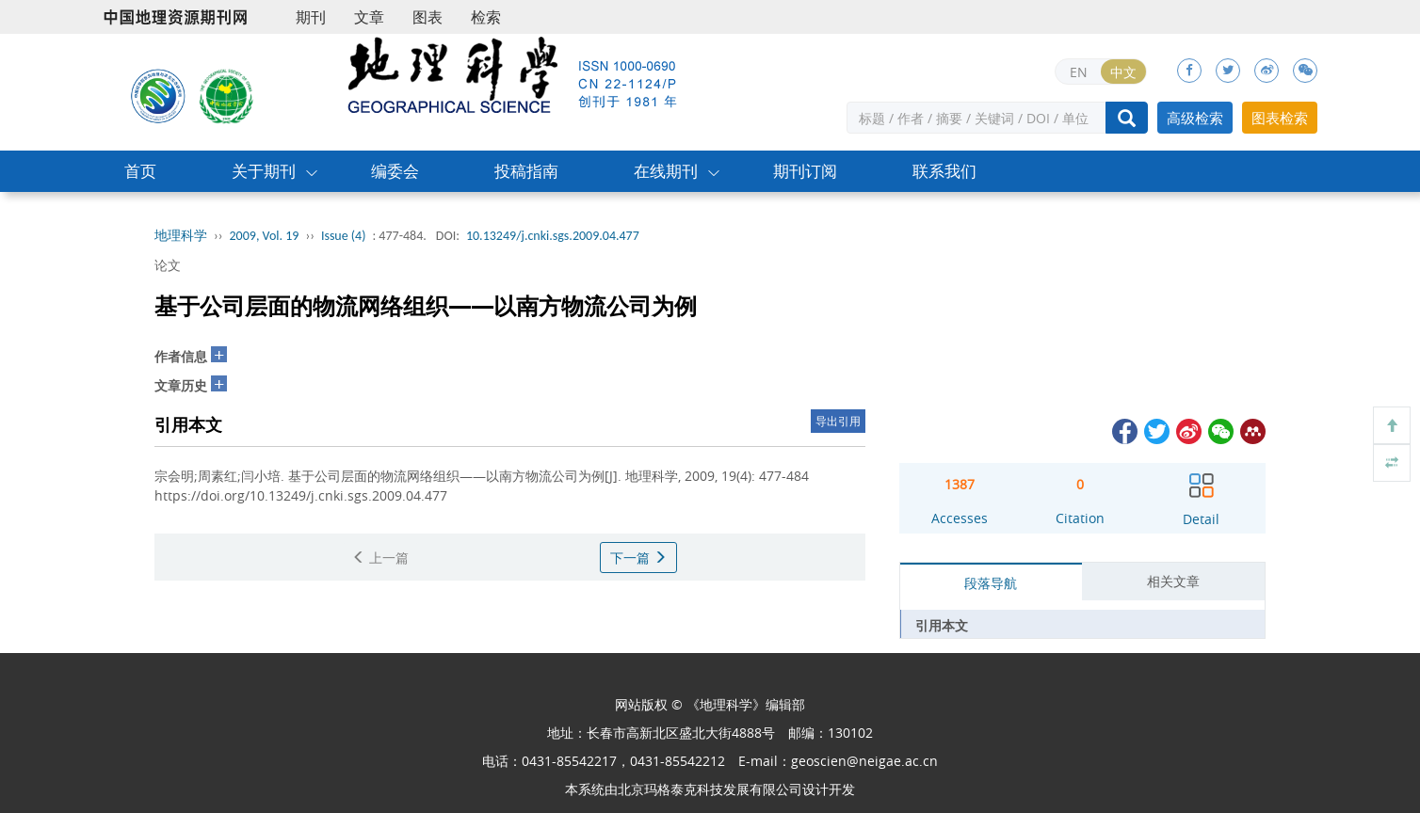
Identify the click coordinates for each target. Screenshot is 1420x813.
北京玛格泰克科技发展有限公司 (710, 789)
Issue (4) (343, 236)
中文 (1123, 72)
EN (1079, 72)
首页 (140, 171)
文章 (369, 17)
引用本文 (941, 625)
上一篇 (380, 557)
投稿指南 (526, 171)
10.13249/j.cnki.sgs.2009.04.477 (552, 236)
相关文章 (1173, 581)
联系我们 (944, 171)
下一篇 (638, 557)
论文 (167, 265)
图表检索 (1279, 117)
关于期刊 (264, 171)
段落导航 (990, 583)
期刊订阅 (805, 171)
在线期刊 (666, 171)
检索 (486, 17)
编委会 (395, 171)
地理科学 (180, 236)
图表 (427, 17)
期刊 (311, 17)
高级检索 (1195, 117)
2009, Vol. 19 (264, 236)
